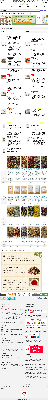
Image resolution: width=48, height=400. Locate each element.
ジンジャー (14, 13)
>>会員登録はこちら (4, 353)
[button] (1, 3)
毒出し (24, 13)
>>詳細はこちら (4, 325)
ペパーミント (19, 13)
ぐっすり (27, 13)
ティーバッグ (9, 13)
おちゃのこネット (22, 399)
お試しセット (32, 13)
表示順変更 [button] (27, 31)
